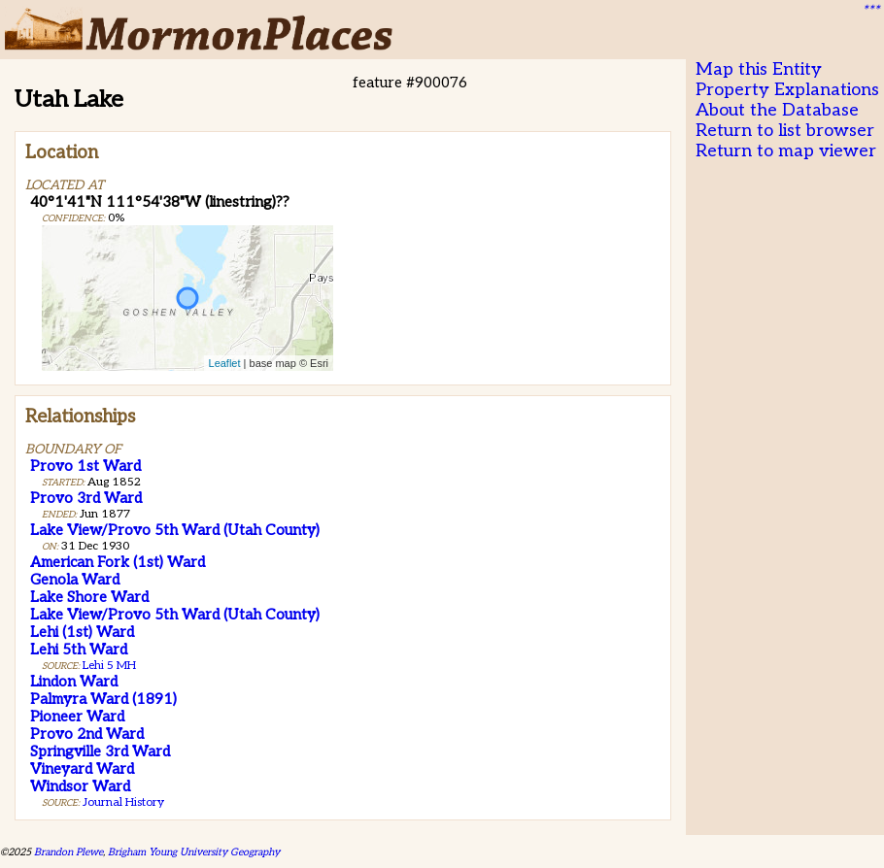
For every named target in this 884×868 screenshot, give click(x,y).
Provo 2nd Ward (87, 734)
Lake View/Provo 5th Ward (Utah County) (175, 530)
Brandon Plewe (68, 852)
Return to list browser (785, 130)
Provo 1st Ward (85, 466)
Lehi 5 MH (109, 665)
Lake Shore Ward (89, 597)
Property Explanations (787, 90)
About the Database (777, 110)
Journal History (123, 802)
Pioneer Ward (77, 716)
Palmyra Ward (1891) (103, 699)
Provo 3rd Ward (86, 498)
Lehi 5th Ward (78, 649)
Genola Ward (74, 579)
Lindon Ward (74, 681)
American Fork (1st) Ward (117, 562)
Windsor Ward (80, 786)
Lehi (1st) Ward (82, 632)
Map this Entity (759, 69)
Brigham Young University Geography (194, 852)
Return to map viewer (786, 151)
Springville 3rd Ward (100, 751)
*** (870, 10)
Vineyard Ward (82, 769)
